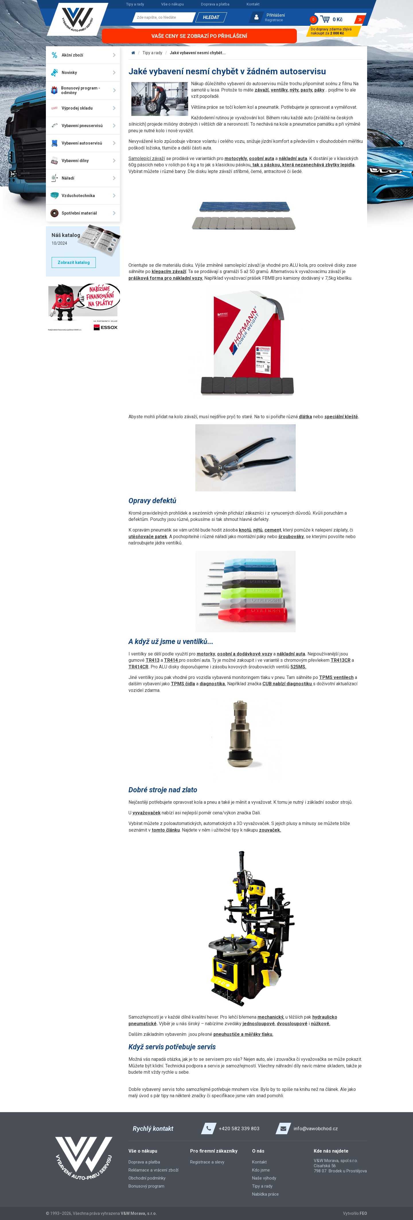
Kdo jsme (261, 1170)
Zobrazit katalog (74, 262)
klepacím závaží (169, 271)
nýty (294, 90)
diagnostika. (213, 683)
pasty (306, 90)
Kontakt (253, 4)
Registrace (274, 20)
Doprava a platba (215, 4)
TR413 (152, 660)
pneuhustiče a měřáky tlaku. (243, 1034)
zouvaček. (270, 830)
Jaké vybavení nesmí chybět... (198, 52)
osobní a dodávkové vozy (244, 654)
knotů (245, 530)
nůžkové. (320, 1023)
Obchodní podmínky (146, 1178)
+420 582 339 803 (239, 1128)
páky (319, 90)
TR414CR (138, 667)
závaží (261, 90)
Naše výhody (264, 1178)
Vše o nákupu (172, 4)
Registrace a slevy (207, 1162)
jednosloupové (259, 1023)
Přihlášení (276, 15)
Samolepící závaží (146, 158)
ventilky (279, 90)
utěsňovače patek (147, 536)
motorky (206, 654)
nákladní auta (293, 158)
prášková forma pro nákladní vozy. (165, 278)
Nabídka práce (265, 1194)
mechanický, (271, 1017)
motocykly (236, 158)
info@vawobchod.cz (316, 1128)
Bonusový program (146, 1186)
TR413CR (340, 660)
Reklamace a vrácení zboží (153, 1170)
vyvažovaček (147, 813)
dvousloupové (292, 1023)
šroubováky (291, 536)
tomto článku (166, 830)
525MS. (298, 667)
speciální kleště (341, 416)
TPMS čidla (183, 683)
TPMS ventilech (336, 677)
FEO (363, 1213)
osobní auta (261, 158)
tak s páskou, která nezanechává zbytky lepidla (302, 165)
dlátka (305, 416)
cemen (271, 530)
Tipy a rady (135, 4)
